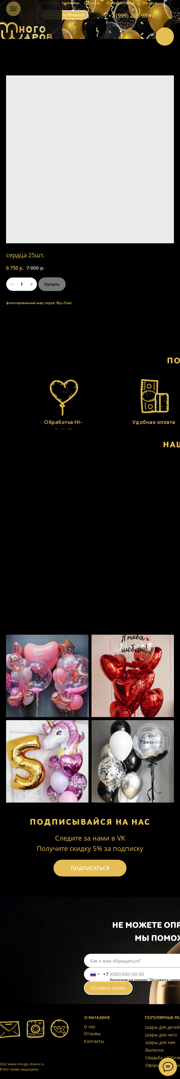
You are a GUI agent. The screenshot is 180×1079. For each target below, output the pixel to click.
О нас (112, 2)
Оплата (150, 2)
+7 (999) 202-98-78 (131, 15)
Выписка (154, 1050)
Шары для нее (160, 1042)
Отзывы (92, 2)
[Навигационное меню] (13, 9)
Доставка (125, 2)
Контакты (70, 2)
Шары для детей (162, 1027)
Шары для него (161, 1035)
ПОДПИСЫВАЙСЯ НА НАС (90, 822)
